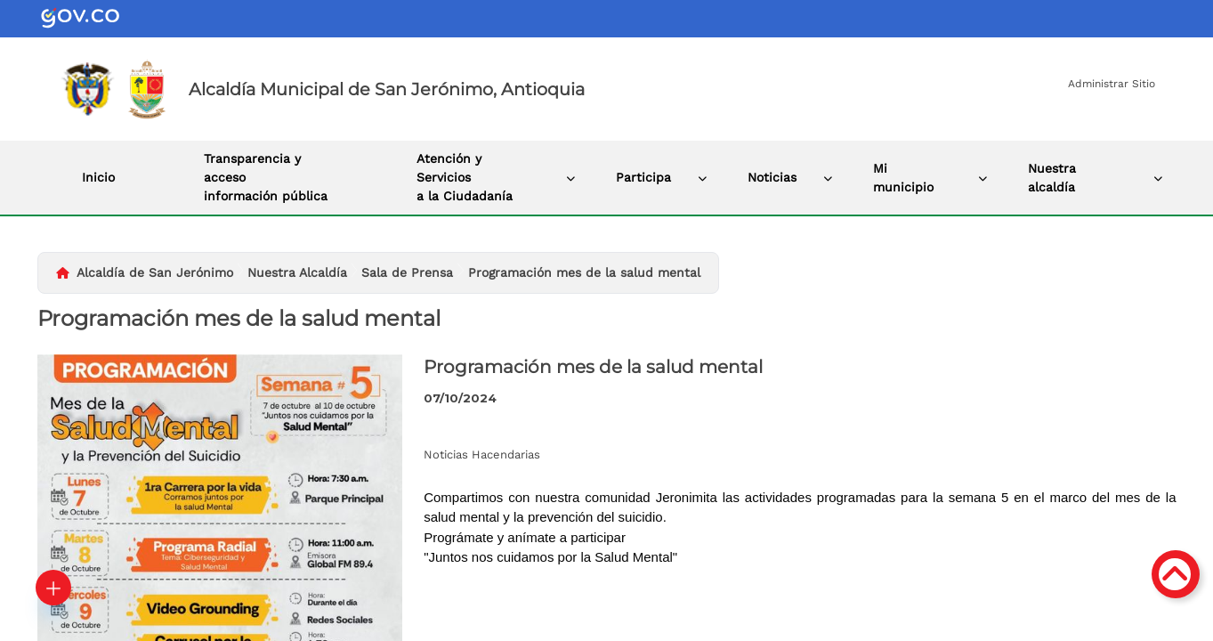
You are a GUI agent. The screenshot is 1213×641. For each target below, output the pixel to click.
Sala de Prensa (407, 272)
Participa (643, 177)
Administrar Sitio (1111, 83)
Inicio (98, 177)
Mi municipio (903, 177)
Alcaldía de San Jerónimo (155, 272)
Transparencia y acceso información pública (266, 177)
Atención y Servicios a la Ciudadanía (464, 177)
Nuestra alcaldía (1052, 177)
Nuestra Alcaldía (297, 272)
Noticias (772, 177)
